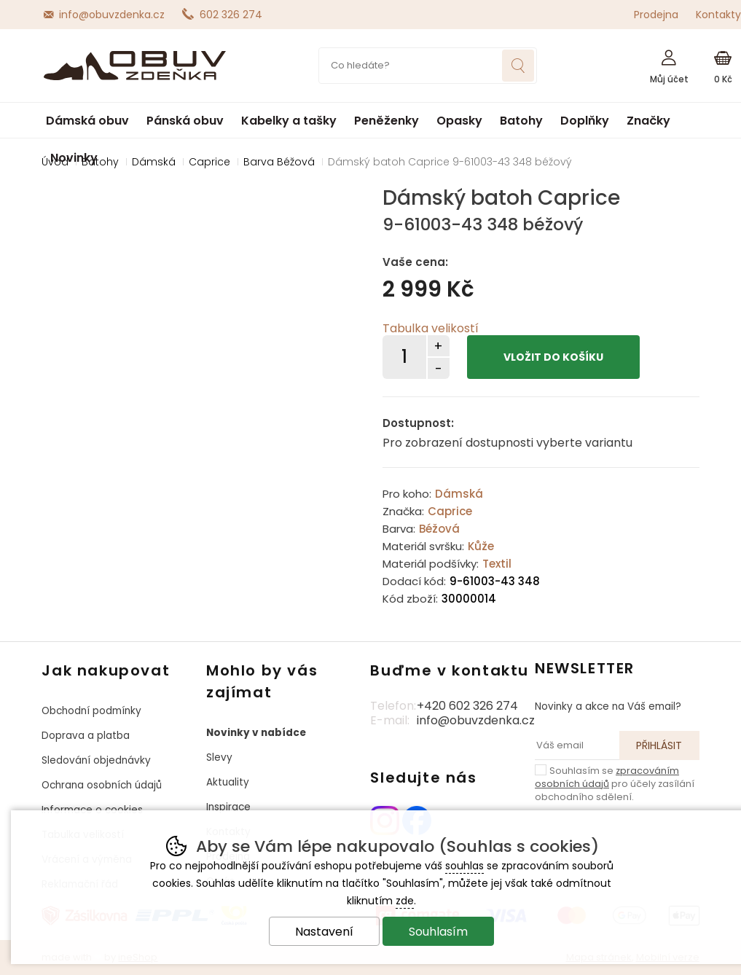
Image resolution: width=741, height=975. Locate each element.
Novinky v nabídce (256, 733)
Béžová (439, 528)
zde (405, 900)
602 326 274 (231, 14)
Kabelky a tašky (289, 120)
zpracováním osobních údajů (607, 777)
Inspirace (228, 807)
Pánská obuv (185, 120)
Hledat (518, 66)
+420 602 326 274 (467, 705)
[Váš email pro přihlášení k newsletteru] (577, 745)
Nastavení (324, 931)
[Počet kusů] (404, 357)
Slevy (219, 757)
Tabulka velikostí (431, 328)
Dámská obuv (87, 120)
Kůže (481, 546)
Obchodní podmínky (91, 711)
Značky (648, 120)
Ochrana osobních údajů (102, 785)
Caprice (450, 511)
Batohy (521, 120)
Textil (496, 563)
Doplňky (584, 120)
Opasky (459, 120)
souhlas (464, 865)
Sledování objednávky (96, 760)
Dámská (459, 493)
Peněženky (386, 120)
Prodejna (656, 14)
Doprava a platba (86, 736)
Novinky (74, 157)
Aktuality (227, 782)
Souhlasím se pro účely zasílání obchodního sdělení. (614, 783)
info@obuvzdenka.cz (112, 14)
